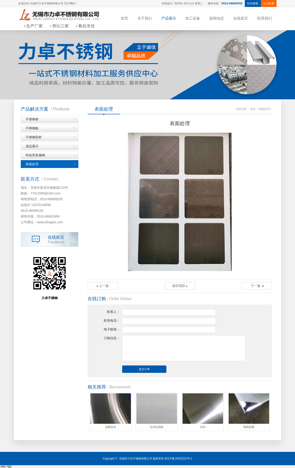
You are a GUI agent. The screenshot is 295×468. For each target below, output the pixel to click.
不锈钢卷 (32, 119)
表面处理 (32, 164)
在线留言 (240, 18)
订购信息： (112, 338)
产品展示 (168, 18)
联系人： (113, 312)
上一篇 (104, 286)
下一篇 (255, 286)
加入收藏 (268, 3)
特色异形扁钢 (35, 155)
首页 (124, 18)
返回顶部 (178, 286)
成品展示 (32, 146)
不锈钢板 (32, 128)
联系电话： (112, 320)
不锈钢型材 (34, 137)
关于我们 (144, 18)
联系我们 (264, 18)
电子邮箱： (112, 329)
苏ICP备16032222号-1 (178, 458)
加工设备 (192, 18)
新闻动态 (216, 18)
